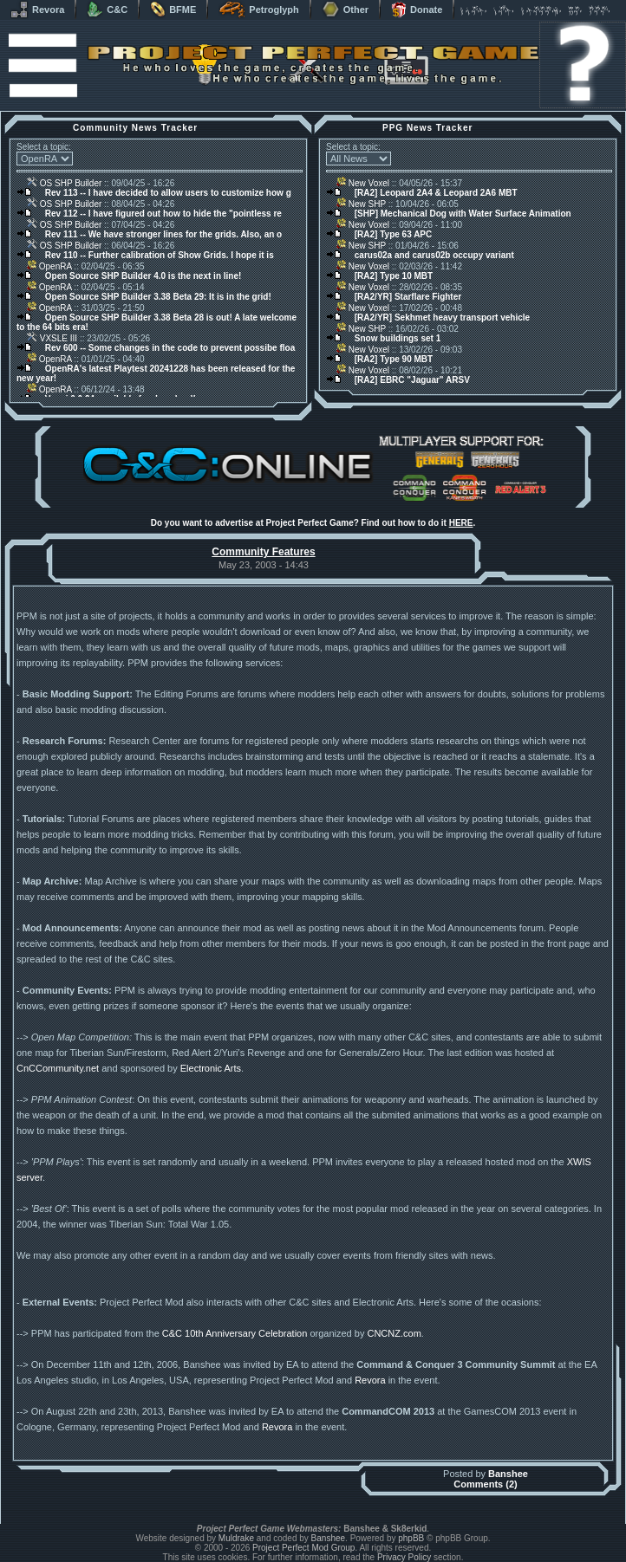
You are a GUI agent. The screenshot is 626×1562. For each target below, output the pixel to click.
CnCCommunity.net (57, 1068)
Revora (37, 9)
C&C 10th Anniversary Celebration (235, 1333)
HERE (461, 523)
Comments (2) (485, 1484)
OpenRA (49, 266)
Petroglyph (258, 9)
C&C (107, 9)
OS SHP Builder (64, 183)
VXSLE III (52, 338)
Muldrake (236, 1538)
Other (345, 9)
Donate (416, 9)
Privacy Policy (404, 1557)
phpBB (411, 1538)
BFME (173, 9)
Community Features (263, 552)
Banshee (508, 1473)
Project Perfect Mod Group (303, 1547)
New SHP (361, 204)
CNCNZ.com (394, 1333)
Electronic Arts (210, 1068)
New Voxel (362, 183)
